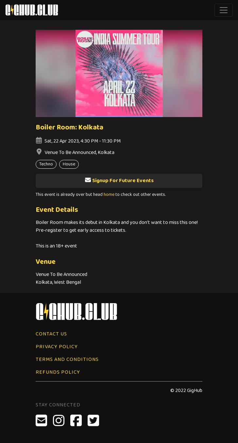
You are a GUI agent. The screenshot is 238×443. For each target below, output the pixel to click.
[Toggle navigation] (223, 10)
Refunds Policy (58, 372)
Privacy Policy (57, 346)
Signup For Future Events (119, 180)
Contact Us (51, 334)
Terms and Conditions (67, 359)
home (109, 195)
